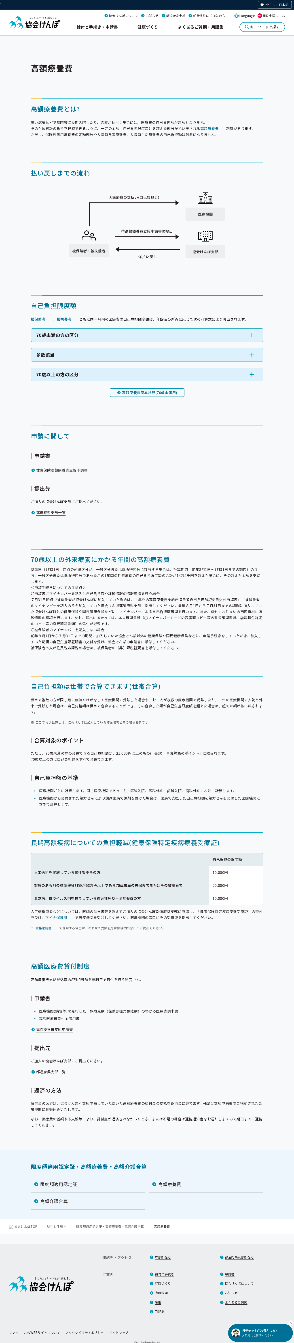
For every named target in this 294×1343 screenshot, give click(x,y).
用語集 (159, 1311)
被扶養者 (64, 319)
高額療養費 (209, 128)
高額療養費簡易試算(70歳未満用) (149, 392)
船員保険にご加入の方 (209, 15)
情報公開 (161, 1293)
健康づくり (147, 27)
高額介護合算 (54, 1201)
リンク (14, 1332)
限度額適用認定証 (58, 1184)
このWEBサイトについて (42, 1332)
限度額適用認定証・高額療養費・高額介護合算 (89, 1166)
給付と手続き (56, 1226)
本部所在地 (163, 1257)
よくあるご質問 (236, 1302)
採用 (158, 1302)
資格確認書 (44, 928)
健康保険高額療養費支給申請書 (62, 470)
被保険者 (38, 319)
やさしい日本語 (277, 4)
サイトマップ (119, 1332)
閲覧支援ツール (273, 15)
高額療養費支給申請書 (54, 1029)
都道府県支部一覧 (51, 512)
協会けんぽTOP (25, 1226)
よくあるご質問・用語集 (200, 27)
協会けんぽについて (123, 15)
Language (247, 15)
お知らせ (152, 15)
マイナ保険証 (56, 917)
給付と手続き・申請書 (97, 27)
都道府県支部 (176, 15)
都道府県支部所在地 (239, 1257)
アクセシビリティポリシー (85, 1332)
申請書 (230, 1274)
